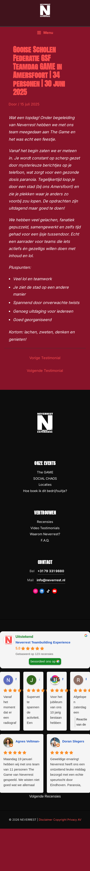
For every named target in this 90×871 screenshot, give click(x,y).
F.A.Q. (45, 540)
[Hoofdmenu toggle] (45, 33)
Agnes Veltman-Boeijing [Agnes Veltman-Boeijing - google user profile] (34, 741)
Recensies (45, 522)
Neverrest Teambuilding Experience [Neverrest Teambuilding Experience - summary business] (43, 642)
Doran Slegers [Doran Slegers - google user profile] (73, 741)
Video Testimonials (45, 528)
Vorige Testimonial (44, 358)
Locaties (45, 484)
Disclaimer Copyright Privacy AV (60, 819)
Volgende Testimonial (45, 370)
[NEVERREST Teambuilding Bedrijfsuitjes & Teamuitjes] (45, 10)
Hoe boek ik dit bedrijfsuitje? (45, 491)
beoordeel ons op (43, 661)
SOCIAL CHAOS (45, 478)
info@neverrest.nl (51, 580)
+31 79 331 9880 (51, 571)
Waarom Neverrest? (45, 534)
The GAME (45, 472)
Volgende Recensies (45, 796)
